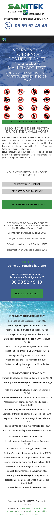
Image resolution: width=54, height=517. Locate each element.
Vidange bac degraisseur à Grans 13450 (27, 355)
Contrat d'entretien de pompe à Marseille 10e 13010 (27, 413)
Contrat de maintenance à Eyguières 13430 (27, 471)
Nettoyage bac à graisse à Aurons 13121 (27, 325)
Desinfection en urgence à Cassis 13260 (27, 250)
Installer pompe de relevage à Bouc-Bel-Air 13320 (27, 462)
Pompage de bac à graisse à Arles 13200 (27, 320)
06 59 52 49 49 (26, 25)
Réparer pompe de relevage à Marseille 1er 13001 (27, 425)
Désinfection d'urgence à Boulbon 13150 (27, 244)
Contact (20, 511)
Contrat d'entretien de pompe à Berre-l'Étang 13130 (27, 457)
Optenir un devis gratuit (28, 204)
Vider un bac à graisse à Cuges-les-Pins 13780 (27, 346)
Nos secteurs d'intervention (31, 512)
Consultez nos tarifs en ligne (27, 121)
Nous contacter (26, 293)
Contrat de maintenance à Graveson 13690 (27, 487)
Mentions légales (33, 511)
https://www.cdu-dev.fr (29, 508)
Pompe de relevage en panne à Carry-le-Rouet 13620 (27, 378)
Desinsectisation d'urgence (27, 191)
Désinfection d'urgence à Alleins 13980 (27, 233)
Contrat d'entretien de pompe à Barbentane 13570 (27, 453)
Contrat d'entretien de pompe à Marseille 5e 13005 (27, 430)
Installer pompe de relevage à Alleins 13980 (27, 448)
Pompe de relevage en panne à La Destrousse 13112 (27, 397)
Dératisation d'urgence (27, 184)
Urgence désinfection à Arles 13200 (27, 238)
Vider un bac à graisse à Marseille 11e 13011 (27, 359)
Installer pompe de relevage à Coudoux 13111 (27, 466)
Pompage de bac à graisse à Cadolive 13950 (27, 334)
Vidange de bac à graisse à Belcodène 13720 (27, 329)
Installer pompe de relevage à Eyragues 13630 (27, 475)
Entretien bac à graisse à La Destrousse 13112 (27, 350)
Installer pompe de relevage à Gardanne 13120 (27, 409)
